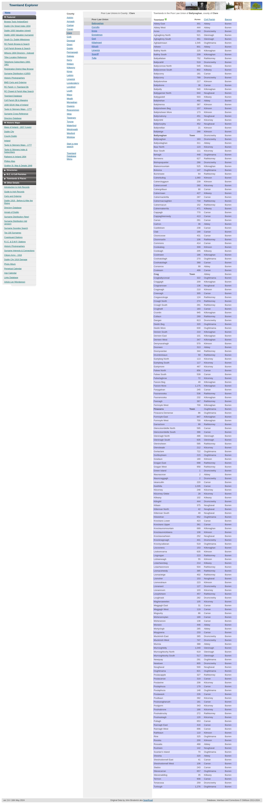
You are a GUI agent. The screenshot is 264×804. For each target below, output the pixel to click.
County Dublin (10, 136)
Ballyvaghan (98, 23)
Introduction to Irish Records (16, 187)
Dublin (70, 48)
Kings (69, 71)
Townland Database (13, 96)
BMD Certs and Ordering (15, 82)
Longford (71, 87)
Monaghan (72, 102)
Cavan (70, 29)
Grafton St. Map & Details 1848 (18, 165)
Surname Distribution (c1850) (17, 73)
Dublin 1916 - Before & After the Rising (18, 202)
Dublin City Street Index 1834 (17, 26)
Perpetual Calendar (13, 268)
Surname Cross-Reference (16, 114)
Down (69, 44)
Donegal (71, 40)
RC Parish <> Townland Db (16, 87)
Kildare (70, 64)
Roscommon (73, 110)
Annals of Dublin (11, 212)
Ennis (94, 31)
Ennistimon (97, 35)
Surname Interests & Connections (19, 250)
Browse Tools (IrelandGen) (16, 22)
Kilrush (95, 46)
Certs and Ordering (12, 196)
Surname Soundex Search (16, 228)
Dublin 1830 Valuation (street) (17, 30)
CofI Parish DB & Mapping (16, 100)
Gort (94, 38)
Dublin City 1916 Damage (15, 259)
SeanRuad (148, 800)
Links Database (11, 277)
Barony (228, 19)
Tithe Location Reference (15, 57)
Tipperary (71, 117)
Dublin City (9, 131)
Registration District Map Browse (19, 69)
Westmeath (72, 129)
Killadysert (97, 42)
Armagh (71, 21)
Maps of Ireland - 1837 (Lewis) (17, 127)
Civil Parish (209, 19)
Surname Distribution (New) (16, 217)
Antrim (70, 17)
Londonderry (73, 83)
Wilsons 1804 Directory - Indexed (19, 53)
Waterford (71, 125)
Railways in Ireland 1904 (15, 157)
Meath (70, 98)
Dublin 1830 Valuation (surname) (19, 35)
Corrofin (95, 27)
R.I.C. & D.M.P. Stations (15, 242)
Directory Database (13, 118)
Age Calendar (10, 273)
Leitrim (70, 75)
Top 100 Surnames (12, 233)
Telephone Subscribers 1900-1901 (17, 63)
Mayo (69, 94)
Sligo (69, 114)
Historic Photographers (14, 78)
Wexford (71, 133)
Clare (69, 33)
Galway (70, 56)
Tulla (94, 58)
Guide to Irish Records (14, 192)
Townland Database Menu (71, 156)
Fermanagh (72, 52)
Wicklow (71, 137)
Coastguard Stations (13, 237)
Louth (69, 91)
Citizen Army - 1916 (13, 255)
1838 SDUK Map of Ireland (16, 105)
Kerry (69, 60)
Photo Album (10, 264)
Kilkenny (71, 67)
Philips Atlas (9, 161)
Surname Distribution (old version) (15, 222)
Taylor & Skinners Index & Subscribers (15, 151)
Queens (71, 106)
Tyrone (70, 121)
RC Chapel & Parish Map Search (19, 91)
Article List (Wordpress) (14, 282)
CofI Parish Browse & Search (17, 48)
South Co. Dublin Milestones (17, 39)
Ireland (7, 141)
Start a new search (72, 145)
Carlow (70, 25)
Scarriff (95, 54)
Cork (69, 37)
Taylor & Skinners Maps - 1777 (18, 109)
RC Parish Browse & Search (17, 44)
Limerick (71, 79)
